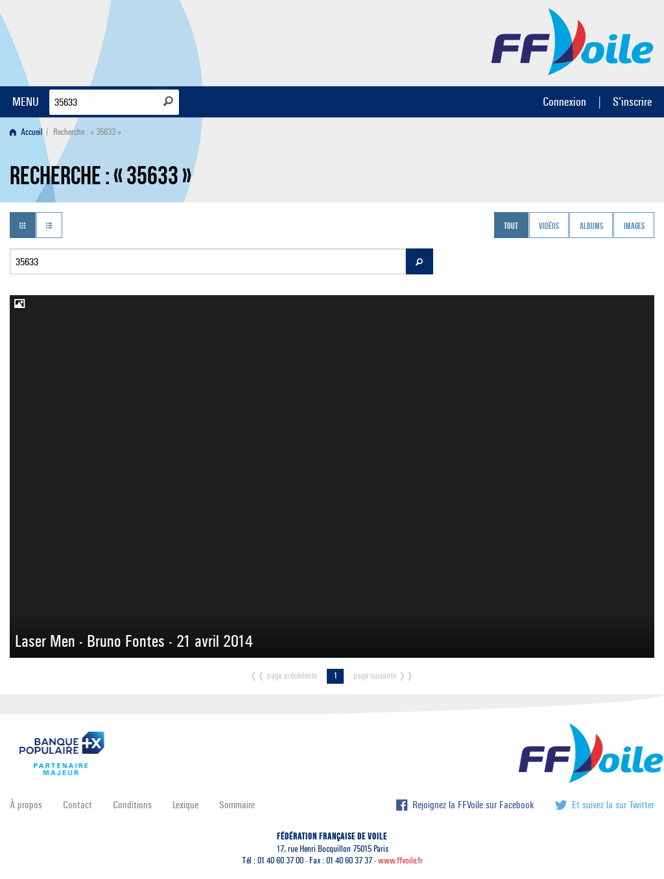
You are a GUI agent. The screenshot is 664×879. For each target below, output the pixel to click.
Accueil (26, 132)
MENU (25, 101)
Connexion (564, 101)
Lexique (185, 805)
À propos (26, 805)
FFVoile (572, 40)
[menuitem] (29, 132)
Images (634, 226)
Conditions (132, 805)
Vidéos (549, 226)
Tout (511, 226)
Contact (77, 805)
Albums (591, 226)
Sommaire (237, 805)
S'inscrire (632, 101)
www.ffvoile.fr (400, 860)
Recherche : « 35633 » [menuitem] (87, 132)
